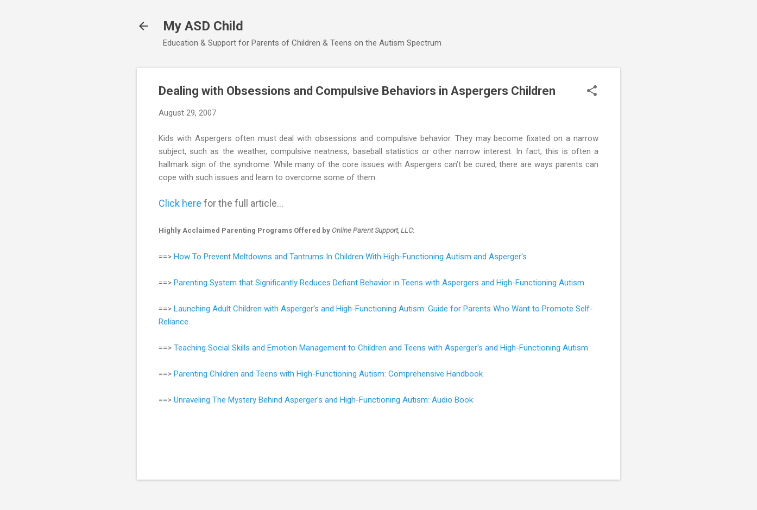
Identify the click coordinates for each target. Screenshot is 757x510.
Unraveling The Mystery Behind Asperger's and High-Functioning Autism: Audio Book (323, 400)
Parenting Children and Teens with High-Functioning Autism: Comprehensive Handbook (328, 374)
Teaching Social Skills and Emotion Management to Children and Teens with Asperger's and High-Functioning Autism (381, 348)
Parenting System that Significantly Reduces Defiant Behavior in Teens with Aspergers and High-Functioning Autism (379, 283)
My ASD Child (203, 26)
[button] (591, 91)
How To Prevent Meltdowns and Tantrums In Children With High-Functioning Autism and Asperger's (350, 257)
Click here (180, 203)
